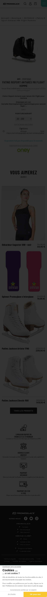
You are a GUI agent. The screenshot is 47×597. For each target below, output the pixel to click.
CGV (39, 559)
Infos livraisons (25, 544)
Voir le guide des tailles (23, 124)
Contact (7, 561)
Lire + (23, 109)
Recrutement (25, 532)
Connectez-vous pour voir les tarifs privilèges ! (23, 89)
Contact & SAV (25, 542)
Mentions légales (10, 559)
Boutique (17, 18)
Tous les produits (23, 410)
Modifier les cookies (19, 561)
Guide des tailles (25, 551)
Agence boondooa (35, 561)
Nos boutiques (25, 530)
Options (23, 128)
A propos (25, 527)
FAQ (25, 539)
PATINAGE (29, 18)
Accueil (5, 18)
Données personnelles (26, 559)
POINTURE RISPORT (23, 114)
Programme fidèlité (25, 548)
